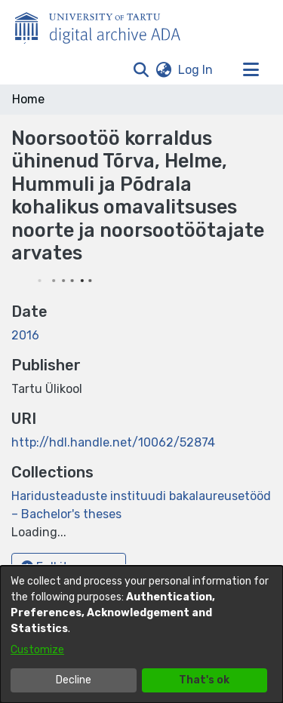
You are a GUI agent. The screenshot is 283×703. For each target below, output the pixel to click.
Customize (37, 649)
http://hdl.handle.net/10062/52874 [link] (113, 442)
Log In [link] (196, 70)
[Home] (105, 25)
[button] (140, 70)
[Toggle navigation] (250, 70)
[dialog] (141, 634)
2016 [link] (25, 335)
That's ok (204, 680)
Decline (73, 680)
